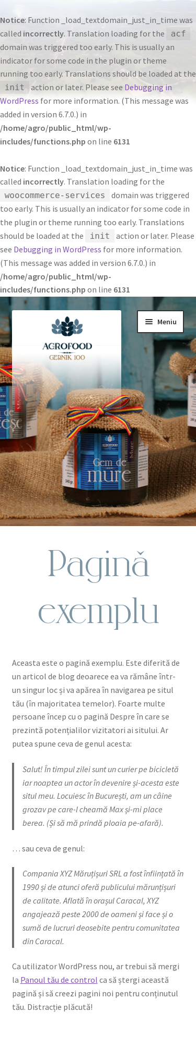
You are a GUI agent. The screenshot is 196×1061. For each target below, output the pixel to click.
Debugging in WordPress (57, 249)
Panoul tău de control (59, 979)
